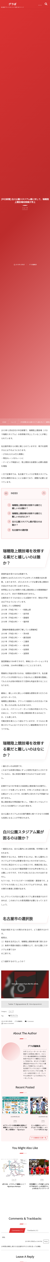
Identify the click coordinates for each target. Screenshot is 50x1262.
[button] (44, 493)
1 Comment (30, 1021)
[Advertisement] (25, 236)
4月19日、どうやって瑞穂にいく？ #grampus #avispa (14, 1185)
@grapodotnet (21, 1004)
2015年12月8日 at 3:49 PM (33, 1241)
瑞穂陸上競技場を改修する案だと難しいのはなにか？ (27, 515)
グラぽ (12, 4)
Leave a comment (8, 1023)
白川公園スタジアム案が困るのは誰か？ (27, 523)
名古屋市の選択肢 (20, 530)
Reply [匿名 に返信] (46, 1241)
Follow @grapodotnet (35, 1004)
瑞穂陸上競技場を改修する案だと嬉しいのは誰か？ (27, 507)
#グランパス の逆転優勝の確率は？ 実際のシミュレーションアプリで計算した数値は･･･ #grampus (15, 1127)
